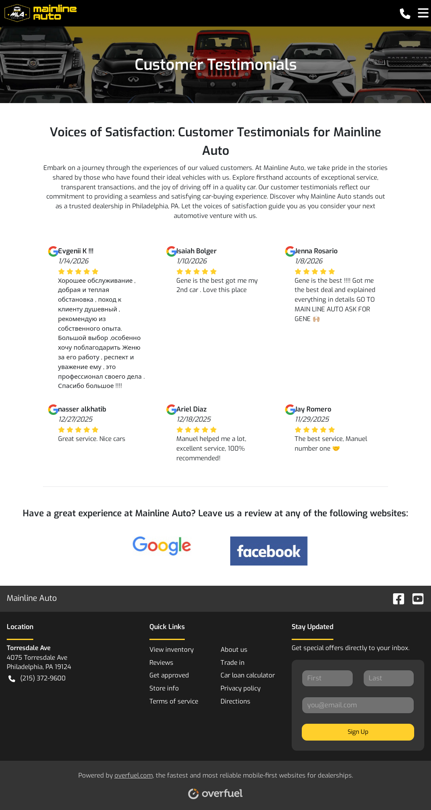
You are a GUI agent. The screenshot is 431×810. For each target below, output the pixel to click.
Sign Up (358, 732)
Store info (164, 688)
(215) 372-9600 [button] (37, 678)
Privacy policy (241, 688)
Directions (235, 701)
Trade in (233, 663)
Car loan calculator (248, 675)
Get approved (169, 675)
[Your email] (358, 705)
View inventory (171, 649)
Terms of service (173, 701)
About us (234, 649)
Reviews (161, 663)
